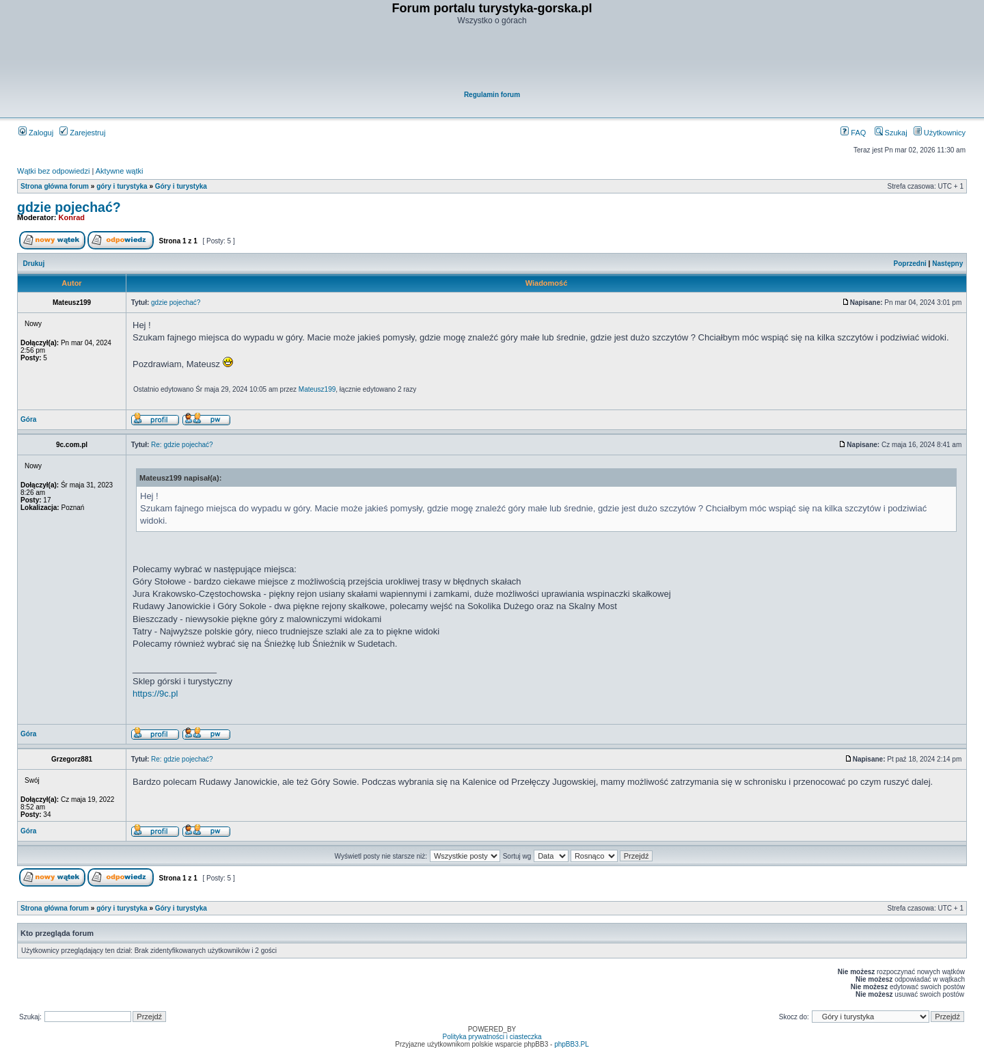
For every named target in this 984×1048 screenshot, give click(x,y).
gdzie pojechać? (69, 207)
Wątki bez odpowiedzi (53, 171)
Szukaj (891, 133)
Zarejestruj (82, 133)
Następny (947, 263)
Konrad (72, 217)
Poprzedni (910, 263)
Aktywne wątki (120, 171)
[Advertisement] (492, 59)
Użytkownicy (940, 133)
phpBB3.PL (571, 1044)
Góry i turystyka (181, 186)
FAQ (853, 133)
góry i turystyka (121, 186)
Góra (28, 419)
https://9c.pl (155, 693)
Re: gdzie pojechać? (182, 444)
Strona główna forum (54, 186)
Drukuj (34, 263)
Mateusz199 (317, 389)
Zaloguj (35, 133)
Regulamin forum (492, 94)
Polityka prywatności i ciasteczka (491, 1036)
